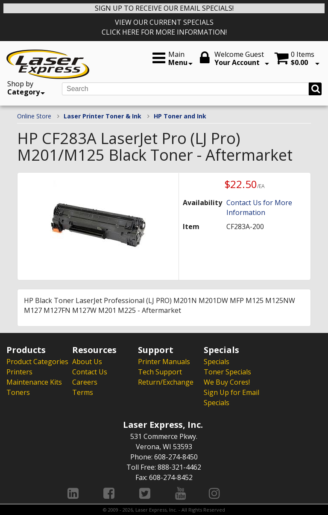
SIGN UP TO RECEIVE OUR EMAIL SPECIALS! (164, 8)
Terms (82, 392)
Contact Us (89, 372)
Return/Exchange (165, 382)
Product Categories (37, 361)
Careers (84, 382)
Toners (18, 392)
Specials (216, 361)
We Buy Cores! (227, 382)
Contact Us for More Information (259, 207)
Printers (19, 372)
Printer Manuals (164, 361)
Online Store (34, 116)
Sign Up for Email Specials (231, 397)
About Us (87, 361)
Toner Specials (227, 372)
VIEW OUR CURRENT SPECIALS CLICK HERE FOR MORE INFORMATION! (164, 27)
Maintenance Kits (34, 382)
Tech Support (160, 372)
